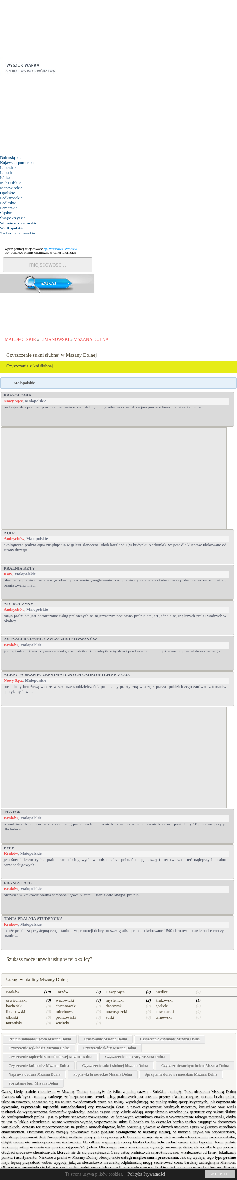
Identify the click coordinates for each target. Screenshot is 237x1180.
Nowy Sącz (13, 400)
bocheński (14, 1006)
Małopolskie (10, 182)
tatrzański (14, 1023)
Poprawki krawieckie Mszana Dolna (102, 1074)
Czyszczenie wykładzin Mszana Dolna (39, 1048)
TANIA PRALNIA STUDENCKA (33, 918)
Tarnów (62, 991)
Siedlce (162, 991)
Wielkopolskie (12, 228)
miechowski (66, 1011)
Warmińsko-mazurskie (18, 223)
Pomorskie (9, 207)
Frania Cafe (18, 883)
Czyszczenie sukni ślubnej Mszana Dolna (115, 1065)
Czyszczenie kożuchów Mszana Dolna (39, 1065)
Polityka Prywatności (146, 1174)
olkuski (12, 1017)
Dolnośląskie (10, 157)
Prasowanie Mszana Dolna (105, 1039)
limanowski (15, 1011)
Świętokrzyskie (12, 218)
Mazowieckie (11, 187)
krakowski (164, 1000)
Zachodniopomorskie (17, 233)
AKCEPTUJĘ (220, 1174)
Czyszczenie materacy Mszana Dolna (135, 1057)
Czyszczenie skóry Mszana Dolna (109, 1048)
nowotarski (165, 1011)
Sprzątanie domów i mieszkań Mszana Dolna (181, 1074)
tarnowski (164, 1017)
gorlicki (162, 1006)
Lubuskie (7, 172)
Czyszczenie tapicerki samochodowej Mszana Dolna (50, 1057)
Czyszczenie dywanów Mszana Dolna (170, 1039)
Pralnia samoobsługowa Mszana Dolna (40, 1039)
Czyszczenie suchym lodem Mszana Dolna (195, 1065)
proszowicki (66, 1017)
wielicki (62, 1023)
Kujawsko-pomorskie (17, 162)
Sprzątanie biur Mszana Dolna (33, 1083)
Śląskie (6, 213)
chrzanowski (66, 1006)
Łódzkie (7, 177)
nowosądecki (116, 1011)
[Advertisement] (47, 115)
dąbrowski (114, 1006)
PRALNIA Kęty (19, 568)
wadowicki (65, 1000)
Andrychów (14, 538)
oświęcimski (16, 1000)
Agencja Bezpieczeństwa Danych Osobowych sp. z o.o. (67, 674)
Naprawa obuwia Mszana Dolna (34, 1074)
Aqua (10, 532)
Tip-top (12, 812)
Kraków (11, 644)
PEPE (9, 847)
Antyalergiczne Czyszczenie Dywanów (50, 639)
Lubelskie (8, 167)
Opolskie (7, 192)
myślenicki (115, 1000)
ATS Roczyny (18, 603)
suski (110, 1017)
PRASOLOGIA (17, 395)
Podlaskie (8, 202)
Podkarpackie (11, 197)
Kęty (8, 573)
